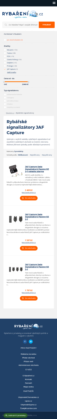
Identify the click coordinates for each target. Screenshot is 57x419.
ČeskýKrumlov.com (28, 408)
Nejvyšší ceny (47, 155)
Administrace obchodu (29, 365)
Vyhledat (47, 25)
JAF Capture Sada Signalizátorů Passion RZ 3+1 (37, 267)
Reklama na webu (28, 354)
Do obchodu (30, 198)
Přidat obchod (28, 358)
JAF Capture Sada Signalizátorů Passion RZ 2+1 (37, 217)
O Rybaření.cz (28, 376)
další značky (11, 72)
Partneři (28, 383)
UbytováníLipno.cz (28, 405)
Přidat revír (28, 361)
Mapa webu (28, 387)
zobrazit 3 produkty (17, 415)
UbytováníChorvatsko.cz (28, 397)
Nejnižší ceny (35, 155)
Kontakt (28, 379)
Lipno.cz (28, 401)
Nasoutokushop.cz (29, 192)
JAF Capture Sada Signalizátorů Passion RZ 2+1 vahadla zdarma (37, 169)
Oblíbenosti (23, 155)
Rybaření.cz (10, 113)
